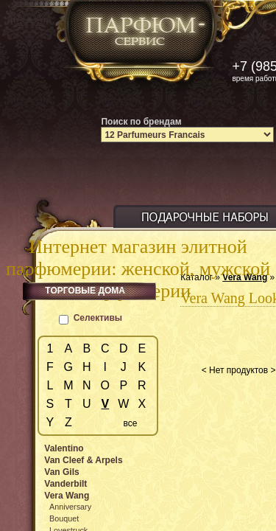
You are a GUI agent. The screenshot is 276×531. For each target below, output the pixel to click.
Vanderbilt (65, 484)
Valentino (63, 448)
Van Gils (61, 472)
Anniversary (70, 506)
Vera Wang (66, 495)
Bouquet (64, 518)
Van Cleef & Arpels (83, 460)
